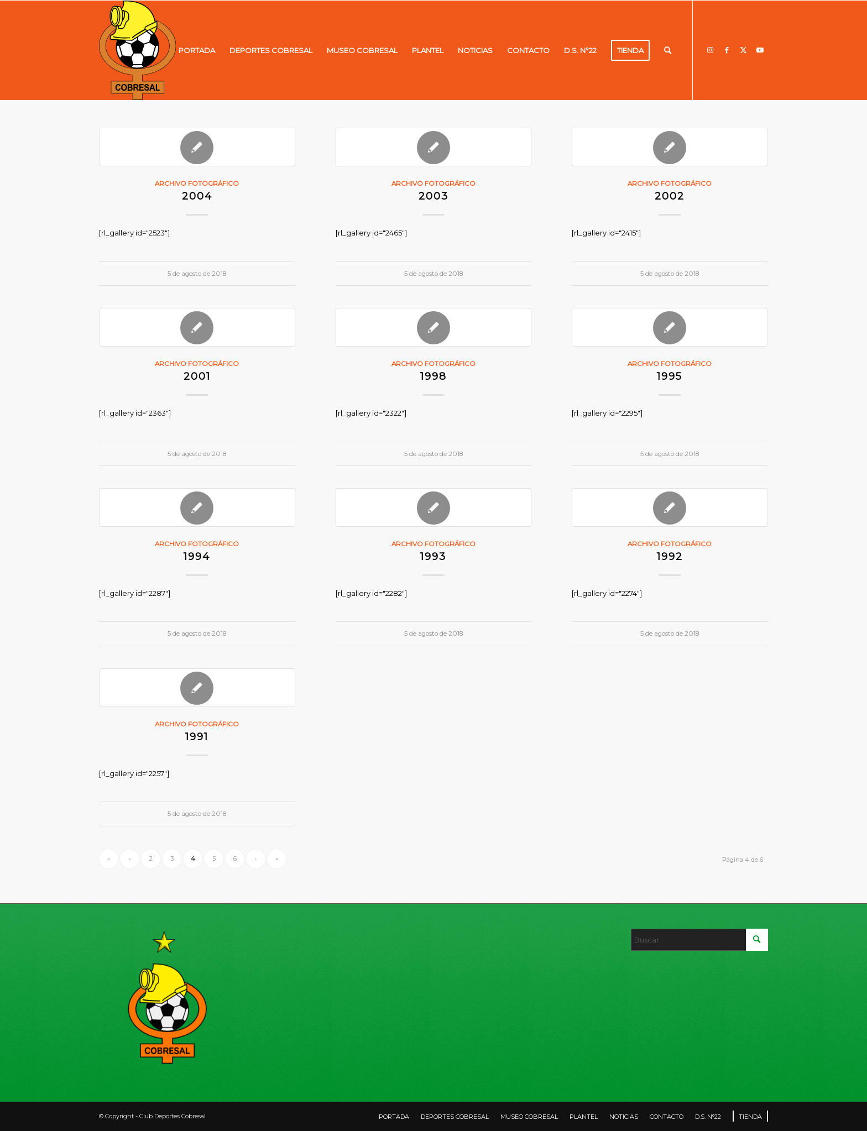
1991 (196, 736)
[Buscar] (667, 50)
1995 (669, 376)
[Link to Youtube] (759, 49)
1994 (197, 556)
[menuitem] (196, 50)
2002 (670, 196)
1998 (433, 376)
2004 (197, 196)
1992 (670, 556)
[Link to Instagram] (710, 49)
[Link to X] (743, 49)
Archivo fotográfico (197, 183)
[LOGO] (137, 50)
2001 (197, 376)
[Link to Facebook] (726, 49)
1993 (433, 556)
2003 (433, 196)
